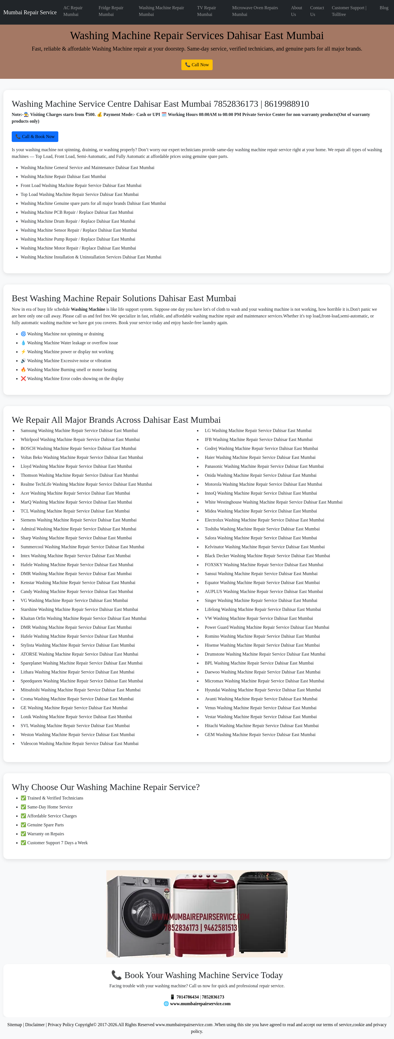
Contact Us (317, 11)
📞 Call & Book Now (35, 136)
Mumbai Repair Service (30, 12)
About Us (296, 11)
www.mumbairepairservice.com (200, 1003)
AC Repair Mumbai (73, 11)
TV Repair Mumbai (206, 11)
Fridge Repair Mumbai (111, 11)
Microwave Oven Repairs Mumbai (255, 11)
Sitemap (14, 1024)
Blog (384, 7)
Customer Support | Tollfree (349, 11)
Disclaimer (35, 1024)
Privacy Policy (61, 1024)
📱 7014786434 (184, 997)
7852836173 (213, 997)
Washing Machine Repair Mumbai (161, 11)
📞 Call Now (197, 64)
